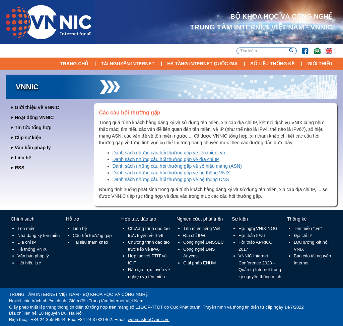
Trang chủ (74, 63)
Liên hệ (23, 157)
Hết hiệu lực (29, 262)
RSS (19, 167)
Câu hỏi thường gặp (92, 235)
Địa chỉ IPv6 (195, 235)
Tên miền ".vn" (308, 228)
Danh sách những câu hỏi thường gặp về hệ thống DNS (171, 179)
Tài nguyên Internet (127, 63)
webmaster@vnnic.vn (148, 319)
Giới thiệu (319, 63)
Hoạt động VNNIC (34, 117)
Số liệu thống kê (272, 63)
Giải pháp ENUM (199, 262)
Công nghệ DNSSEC (203, 242)
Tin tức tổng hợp (33, 127)
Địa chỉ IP (26, 242)
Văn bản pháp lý (33, 147)
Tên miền (26, 228)
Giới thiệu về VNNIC (37, 107)
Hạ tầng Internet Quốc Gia (202, 63)
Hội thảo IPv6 (251, 235)
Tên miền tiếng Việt (201, 228)
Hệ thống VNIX (32, 249)
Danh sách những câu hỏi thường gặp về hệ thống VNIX (171, 172)
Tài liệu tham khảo (90, 242)
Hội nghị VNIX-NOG (257, 228)
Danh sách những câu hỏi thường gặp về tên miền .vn (169, 152)
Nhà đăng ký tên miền (38, 235)
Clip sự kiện (28, 137)
